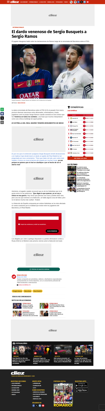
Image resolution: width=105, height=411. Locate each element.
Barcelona (28, 291)
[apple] (84, 390)
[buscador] (71, 2)
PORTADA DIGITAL (60, 381)
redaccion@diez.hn (24, 285)
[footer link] (52, 377)
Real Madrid (38, 291)
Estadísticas (77, 107)
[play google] (84, 385)
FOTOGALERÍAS (21, 343)
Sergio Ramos (17, 291)
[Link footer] (18, 373)
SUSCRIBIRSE (52, 231)
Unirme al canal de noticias (40, 269)
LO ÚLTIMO (72, 164)
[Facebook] (33, 405)
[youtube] (43, 405)
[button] (2, 109)
